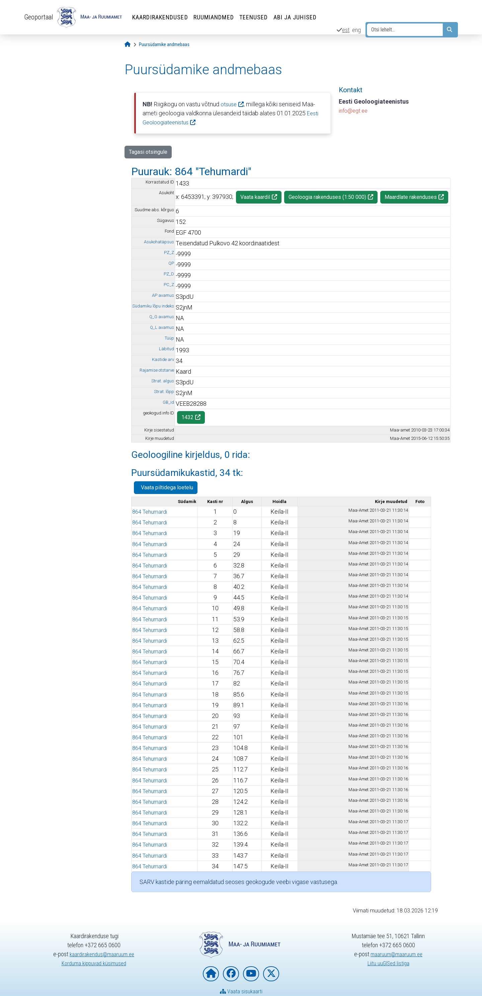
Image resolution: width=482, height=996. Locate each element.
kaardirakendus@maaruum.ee (102, 954)
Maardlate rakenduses (411, 197)
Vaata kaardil (255, 197)
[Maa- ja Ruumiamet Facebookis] (231, 973)
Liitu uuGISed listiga (388, 963)
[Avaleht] (128, 44)
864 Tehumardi (151, 511)
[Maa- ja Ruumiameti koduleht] (211, 973)
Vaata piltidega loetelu (165, 487)
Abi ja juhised (298, 17)
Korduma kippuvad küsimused (94, 963)
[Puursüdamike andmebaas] (164, 44)
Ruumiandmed (216, 17)
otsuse (229, 104)
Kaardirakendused (163, 17)
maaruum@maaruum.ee (397, 954)
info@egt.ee (354, 110)
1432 (187, 417)
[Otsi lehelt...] (405, 29)
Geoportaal (40, 17)
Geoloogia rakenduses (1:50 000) (327, 197)
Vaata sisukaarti (241, 991)
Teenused (256, 17)
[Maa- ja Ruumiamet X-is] (271, 973)
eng (356, 29)
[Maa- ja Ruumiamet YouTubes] (251, 973)
